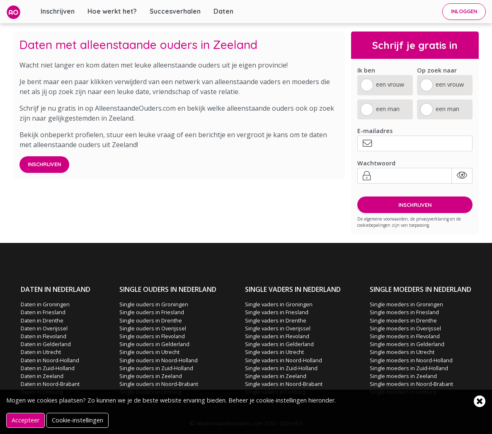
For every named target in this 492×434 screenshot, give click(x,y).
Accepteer (25, 420)
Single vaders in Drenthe (275, 320)
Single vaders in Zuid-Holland (281, 368)
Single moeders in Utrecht (402, 352)
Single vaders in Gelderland (279, 344)
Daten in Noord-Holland (50, 360)
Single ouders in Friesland (151, 312)
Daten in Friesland (43, 312)
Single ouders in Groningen (153, 304)
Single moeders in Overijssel (405, 328)
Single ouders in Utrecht (149, 352)
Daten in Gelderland (46, 344)
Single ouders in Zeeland (150, 376)
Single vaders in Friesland (276, 312)
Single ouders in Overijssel (152, 328)
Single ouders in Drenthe (150, 320)
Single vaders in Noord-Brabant (283, 384)
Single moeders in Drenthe (403, 320)
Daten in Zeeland (42, 376)
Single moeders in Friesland (404, 312)
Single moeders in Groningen (406, 304)
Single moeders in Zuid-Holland (409, 368)
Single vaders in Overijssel (277, 328)
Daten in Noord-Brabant (50, 384)
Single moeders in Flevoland (405, 336)
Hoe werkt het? (112, 11)
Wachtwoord (376, 163)
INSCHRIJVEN (414, 204)
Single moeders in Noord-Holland (411, 360)
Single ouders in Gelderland (154, 344)
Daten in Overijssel (44, 328)
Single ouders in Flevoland (152, 336)
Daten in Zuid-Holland (48, 368)
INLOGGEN (464, 11)
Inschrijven (58, 11)
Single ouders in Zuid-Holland (156, 368)
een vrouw (390, 84)
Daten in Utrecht (41, 352)
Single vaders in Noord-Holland (283, 360)
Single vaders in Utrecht (274, 352)
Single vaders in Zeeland (275, 376)
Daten (223, 11)
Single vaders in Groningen (279, 304)
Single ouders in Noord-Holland (158, 360)
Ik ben (366, 70)
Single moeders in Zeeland (403, 376)
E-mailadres (375, 131)
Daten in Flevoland (43, 336)
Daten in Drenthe (42, 320)
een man (388, 109)
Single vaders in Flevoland (277, 336)
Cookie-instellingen (77, 420)
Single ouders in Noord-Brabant (158, 384)
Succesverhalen (175, 11)
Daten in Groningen (45, 304)
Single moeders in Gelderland (407, 344)
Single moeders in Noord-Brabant (411, 384)
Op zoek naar (437, 70)
